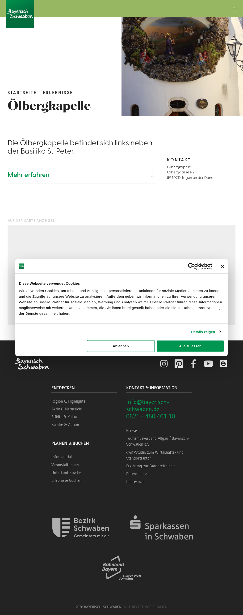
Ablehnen (121, 346)
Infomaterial (61, 456)
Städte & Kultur (64, 416)
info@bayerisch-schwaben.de (147, 405)
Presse (131, 430)
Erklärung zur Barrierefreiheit (150, 466)
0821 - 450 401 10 (150, 416)
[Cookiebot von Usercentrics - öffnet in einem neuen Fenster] (191, 266)
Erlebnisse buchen (66, 480)
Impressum (135, 481)
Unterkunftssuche (66, 472)
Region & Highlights (68, 401)
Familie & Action (65, 424)
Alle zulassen (190, 346)
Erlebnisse (58, 93)
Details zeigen (203, 332)
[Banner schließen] (222, 266)
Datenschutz (136, 473)
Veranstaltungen (65, 464)
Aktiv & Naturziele (66, 409)
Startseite (22, 93)
